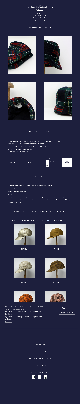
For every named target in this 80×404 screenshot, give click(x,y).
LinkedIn (45, 377)
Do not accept (67, 313)
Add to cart (67, 162)
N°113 (24, 283)
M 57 (47, 163)
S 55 (53, 162)
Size (50, 159)
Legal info (40, 365)
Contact (40, 344)
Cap (36, 220)
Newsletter (40, 351)
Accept (63, 308)
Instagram (33, 377)
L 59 (50, 162)
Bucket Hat (28, 220)
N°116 (24, 249)
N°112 (56, 283)
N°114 (56, 249)
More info (8, 322)
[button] (22, 55)
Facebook (39, 377)
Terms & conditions (40, 358)
